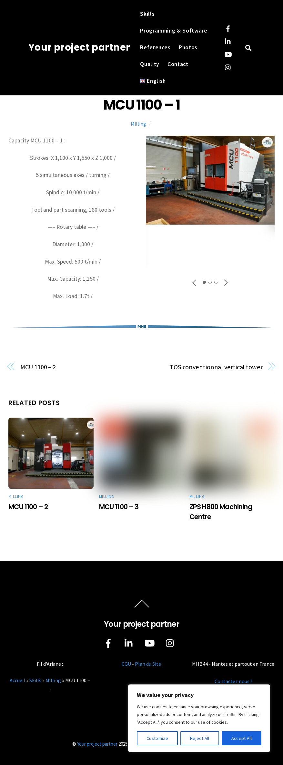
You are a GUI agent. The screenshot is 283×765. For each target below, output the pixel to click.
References (155, 47)
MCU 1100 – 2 (38, 367)
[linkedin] (228, 40)
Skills (147, 13)
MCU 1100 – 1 (141, 104)
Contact (177, 64)
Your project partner (97, 744)
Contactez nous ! (233, 681)
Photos (188, 47)
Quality (149, 64)
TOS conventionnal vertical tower (216, 367)
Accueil (17, 680)
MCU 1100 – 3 (119, 506)
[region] (199, 718)
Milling (138, 124)
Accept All (241, 738)
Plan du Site (148, 664)
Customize (157, 738)
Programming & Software (173, 30)
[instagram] (228, 66)
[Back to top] (141, 607)
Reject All (199, 738)
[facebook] (228, 27)
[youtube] (228, 53)
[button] (194, 282)
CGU (126, 664)
